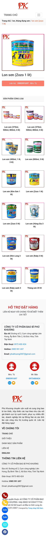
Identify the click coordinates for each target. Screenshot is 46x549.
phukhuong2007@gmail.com (22, 354)
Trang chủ (6, 21)
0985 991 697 (18, 349)
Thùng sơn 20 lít (34, 288)
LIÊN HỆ (5, 448)
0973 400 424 (20, 344)
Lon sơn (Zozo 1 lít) (34, 191)
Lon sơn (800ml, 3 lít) (34, 159)
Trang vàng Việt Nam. (35, 508)
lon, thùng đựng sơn (21, 21)
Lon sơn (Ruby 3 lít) (34, 256)
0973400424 (34, 378)
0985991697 (23, 83)
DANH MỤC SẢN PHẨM (12, 443)
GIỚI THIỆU (7, 438)
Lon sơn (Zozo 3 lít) (11, 224)
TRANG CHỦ (10, 14)
